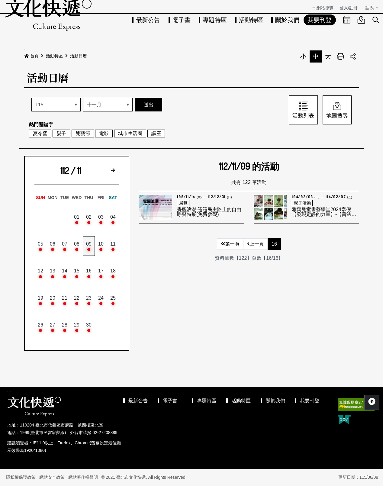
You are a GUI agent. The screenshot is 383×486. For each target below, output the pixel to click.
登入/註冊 (349, 7)
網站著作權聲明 (83, 477)
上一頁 (255, 243)
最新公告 (148, 20)
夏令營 (40, 133)
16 (274, 243)
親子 (61, 133)
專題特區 (215, 20)
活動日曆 (78, 55)
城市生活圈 (130, 133)
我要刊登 (319, 20)
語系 (370, 7)
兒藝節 (83, 133)
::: (313, 7)
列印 (340, 56)
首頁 (31, 55)
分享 (353, 56)
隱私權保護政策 (21, 477)
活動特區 (251, 20)
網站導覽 (325, 7)
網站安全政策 (52, 477)
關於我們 (287, 20)
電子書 (181, 20)
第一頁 (230, 243)
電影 (104, 133)
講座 (156, 133)
